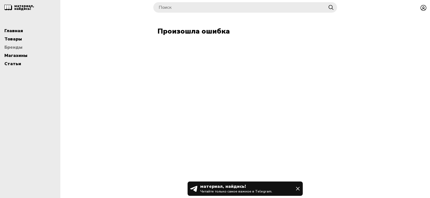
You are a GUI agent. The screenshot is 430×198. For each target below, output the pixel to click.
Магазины (15, 56)
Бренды (13, 47)
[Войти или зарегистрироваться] (423, 7)
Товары (13, 39)
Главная (13, 31)
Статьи (12, 64)
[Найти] (331, 7)
